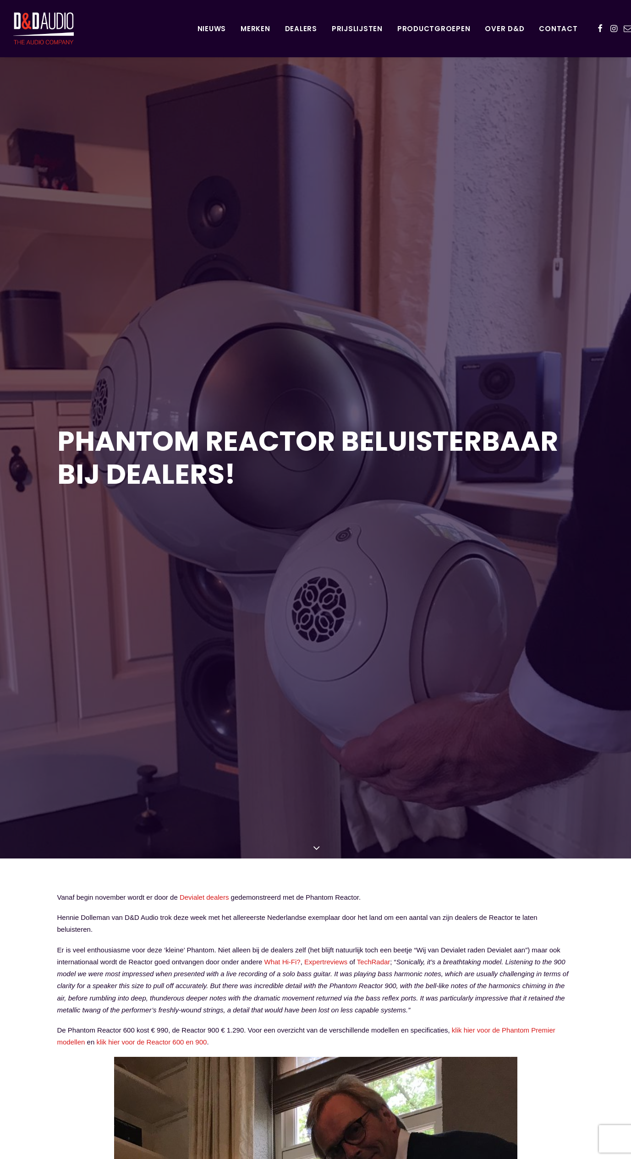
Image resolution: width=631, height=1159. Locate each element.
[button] (600, 28)
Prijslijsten (357, 28)
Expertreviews (325, 840)
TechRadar (373, 840)
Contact (558, 28)
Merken (255, 28)
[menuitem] (212, 28)
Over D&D (504, 28)
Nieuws (212, 28)
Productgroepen (434, 28)
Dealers (301, 28)
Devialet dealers (204, 775)
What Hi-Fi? (282, 840)
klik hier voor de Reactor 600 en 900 (151, 920)
